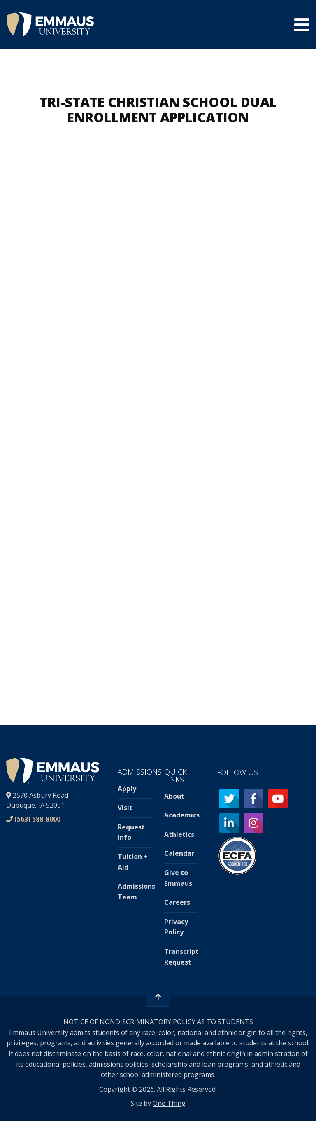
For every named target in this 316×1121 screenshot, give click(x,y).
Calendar (179, 853)
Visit (125, 807)
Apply (127, 788)
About (174, 796)
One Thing (169, 1103)
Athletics (179, 834)
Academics (182, 815)
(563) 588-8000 (37, 819)
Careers (177, 902)
